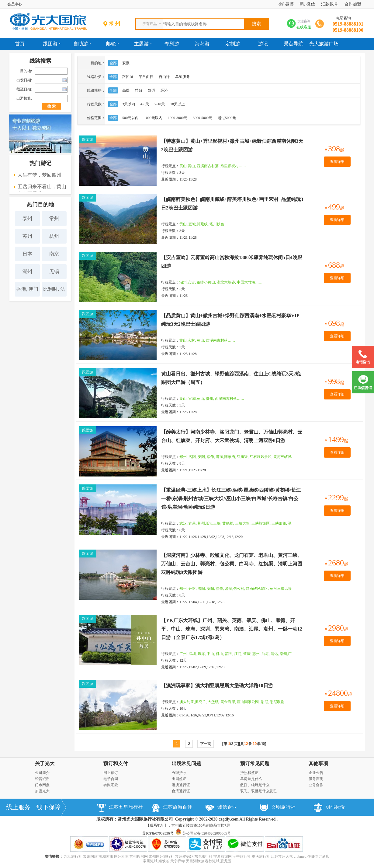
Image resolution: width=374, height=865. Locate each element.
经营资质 (42, 779)
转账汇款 (110, 785)
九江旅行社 (73, 856)
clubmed (300, 856)
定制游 (232, 43)
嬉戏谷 (163, 861)
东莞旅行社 (203, 856)
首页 (20, 43)
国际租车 (121, 856)
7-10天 (159, 104)
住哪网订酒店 (318, 856)
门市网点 (42, 785)
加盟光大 (42, 791)
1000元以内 (153, 118)
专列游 (171, 43)
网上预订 (110, 773)
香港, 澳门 (27, 289)
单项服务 (182, 77)
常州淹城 (150, 861)
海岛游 (202, 43)
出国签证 (179, 779)
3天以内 (128, 104)
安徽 (126, 63)
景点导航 (293, 43)
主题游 (143, 43)
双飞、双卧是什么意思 (258, 791)
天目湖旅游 (195, 861)
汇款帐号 (329, 4)
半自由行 (146, 77)
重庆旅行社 (261, 856)
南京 (54, 253)
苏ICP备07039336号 (158, 833)
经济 (164, 90)
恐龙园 (225, 861)
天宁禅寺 (177, 861)
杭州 (54, 236)
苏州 (27, 236)
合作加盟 (352, 4)
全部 (113, 63)
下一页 (205, 744)
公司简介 (42, 773)
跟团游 (52, 43)
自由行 (164, 77)
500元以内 (130, 118)
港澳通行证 (181, 785)
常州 (54, 218)
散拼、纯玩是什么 (254, 785)
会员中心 (14, 4)
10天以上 (177, 104)
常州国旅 (90, 856)
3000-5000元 (202, 118)
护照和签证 (249, 773)
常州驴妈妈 (184, 856)
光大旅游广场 (323, 43)
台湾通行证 (181, 791)
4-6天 (144, 104)
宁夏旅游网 (222, 856)
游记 (263, 43)
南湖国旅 (106, 856)
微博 (289, 4)
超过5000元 (227, 118)
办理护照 (179, 773)
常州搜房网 (139, 856)
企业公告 (316, 773)
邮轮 (112, 43)
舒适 (151, 90)
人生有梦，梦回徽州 (39, 175)
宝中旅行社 (242, 856)
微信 (310, 4)
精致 (138, 90)
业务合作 (316, 785)
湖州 (27, 271)
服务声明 (316, 779)
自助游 (82, 43)
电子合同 (110, 779)
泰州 (27, 218)
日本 (27, 253)
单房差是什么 (251, 779)
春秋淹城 (212, 861)
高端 (126, 90)
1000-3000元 (177, 118)
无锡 (54, 271)
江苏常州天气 (282, 856)
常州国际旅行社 (161, 856)
